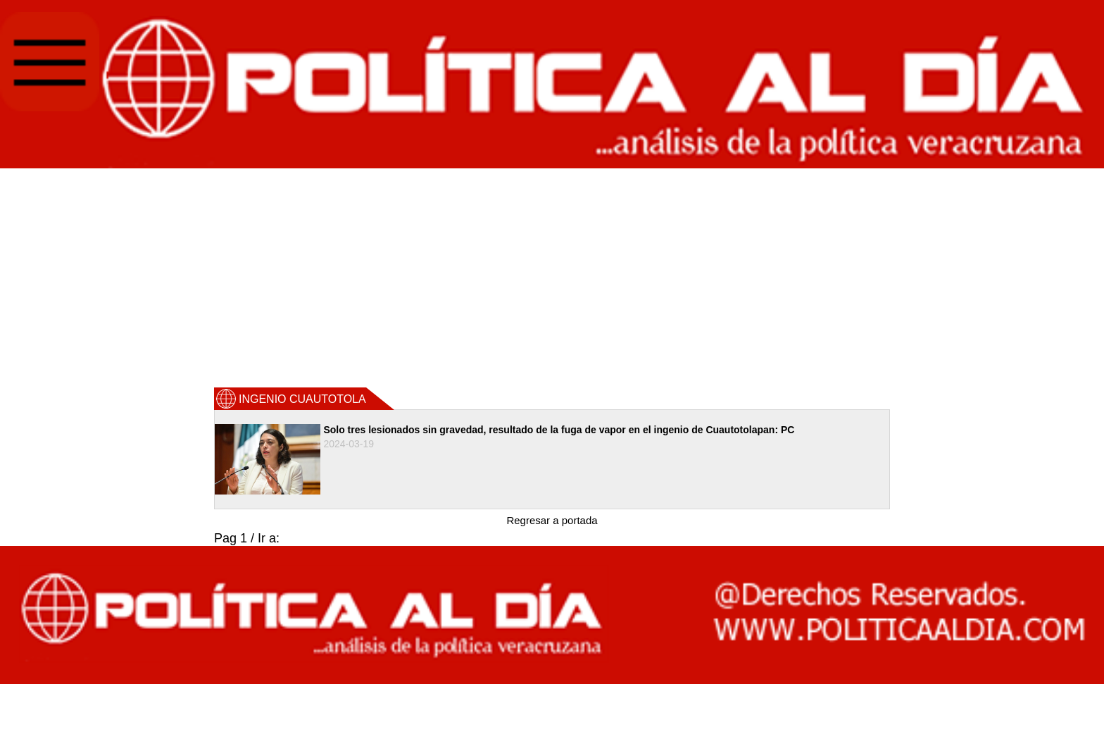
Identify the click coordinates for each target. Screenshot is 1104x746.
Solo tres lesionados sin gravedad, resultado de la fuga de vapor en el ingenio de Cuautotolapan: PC (558, 429)
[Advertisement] (552, 276)
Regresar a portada (551, 520)
